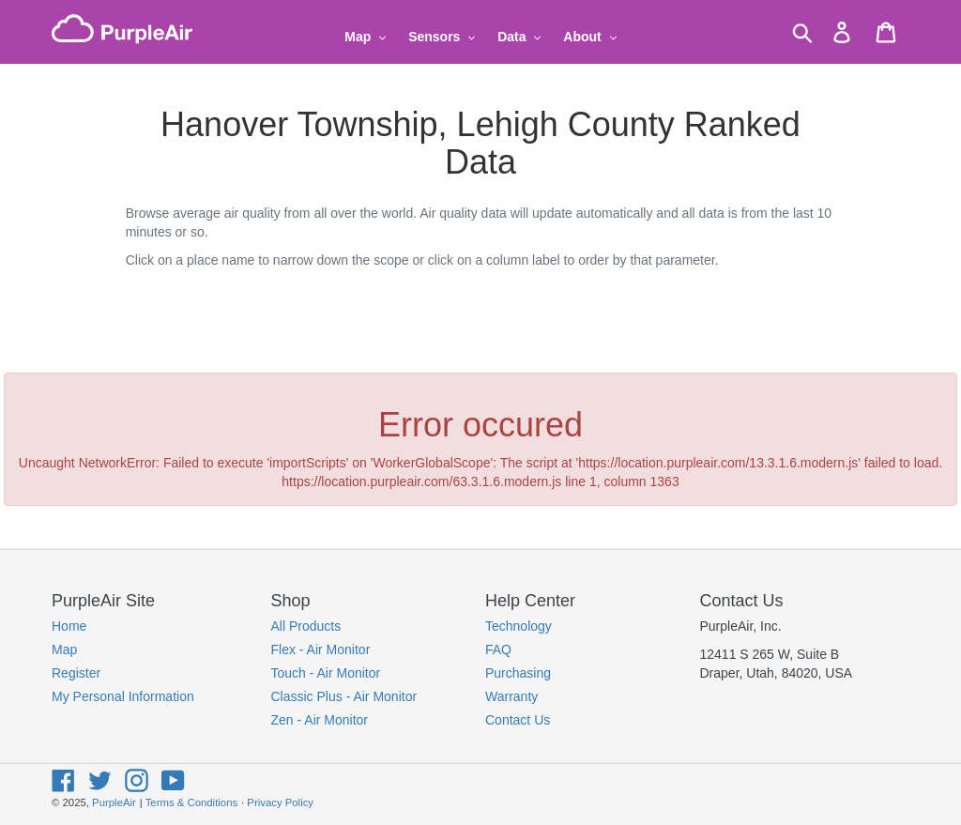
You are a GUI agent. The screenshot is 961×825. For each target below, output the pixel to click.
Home (69, 626)
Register (76, 672)
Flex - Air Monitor (321, 649)
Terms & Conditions (191, 802)
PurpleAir (114, 802)
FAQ (498, 649)
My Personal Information (123, 696)
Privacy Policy (280, 802)
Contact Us (517, 719)
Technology (518, 626)
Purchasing (518, 672)
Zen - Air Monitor (319, 719)
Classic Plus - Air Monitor (344, 696)
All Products (306, 626)
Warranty (511, 696)
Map (64, 649)
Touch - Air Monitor (326, 672)
